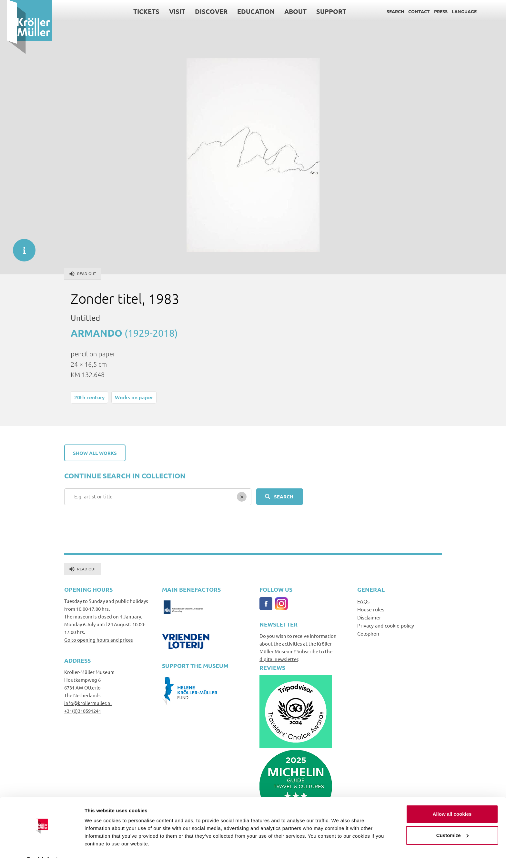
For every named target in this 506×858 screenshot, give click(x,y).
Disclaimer (369, 617)
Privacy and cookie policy (385, 625)
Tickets (139, 11)
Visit (170, 11)
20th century (89, 397)
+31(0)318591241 (82, 711)
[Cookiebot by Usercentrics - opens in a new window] (42, 845)
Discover (204, 11)
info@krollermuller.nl (88, 703)
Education (249, 11)
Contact (412, 11)
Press (434, 11)
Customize (452, 819)
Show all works (95, 453)
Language (457, 11)
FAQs (363, 601)
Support (324, 11)
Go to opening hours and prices (98, 640)
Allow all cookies (452, 798)
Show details (100, 845)
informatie (21, 247)
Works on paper (134, 397)
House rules (370, 609)
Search (388, 11)
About (289, 11)
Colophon (368, 633)
